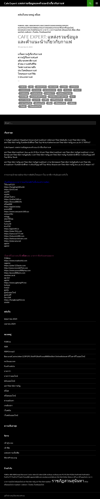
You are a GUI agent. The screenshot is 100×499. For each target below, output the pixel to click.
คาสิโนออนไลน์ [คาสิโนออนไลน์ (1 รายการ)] (82, 477)
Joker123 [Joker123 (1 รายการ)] (35, 474)
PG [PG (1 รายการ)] (63, 474)
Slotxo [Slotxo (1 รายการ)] (70, 477)
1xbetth (7, 221)
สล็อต (74, 30)
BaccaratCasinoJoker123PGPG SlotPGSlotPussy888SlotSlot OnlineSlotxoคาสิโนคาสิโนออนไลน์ (45, 27)
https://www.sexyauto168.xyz (16, 211)
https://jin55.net (11, 189)
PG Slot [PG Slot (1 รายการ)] (66, 474)
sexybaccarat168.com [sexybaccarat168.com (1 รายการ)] (49, 477)
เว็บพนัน (35, 32)
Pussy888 (23, 96)
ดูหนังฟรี (7, 295)
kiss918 (7, 226)
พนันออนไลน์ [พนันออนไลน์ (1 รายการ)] (19, 482)
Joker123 (74, 87)
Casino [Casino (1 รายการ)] (29, 474)
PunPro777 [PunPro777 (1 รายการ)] (7, 477)
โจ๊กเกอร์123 (9, 184)
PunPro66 (24, 93)
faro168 (7, 297)
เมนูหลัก (96, 3)
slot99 (6, 192)
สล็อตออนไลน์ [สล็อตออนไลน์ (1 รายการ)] (8, 485)
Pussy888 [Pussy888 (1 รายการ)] (26, 477)
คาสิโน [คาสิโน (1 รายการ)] (74, 477)
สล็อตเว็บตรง (9, 197)
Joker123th (24, 90)
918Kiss (21, 26)
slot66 (6, 194)
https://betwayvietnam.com (15, 238)
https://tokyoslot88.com (14, 236)
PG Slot (68, 90)
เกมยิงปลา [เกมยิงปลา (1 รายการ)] (24, 485)
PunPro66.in (36, 93)
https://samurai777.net (13, 233)
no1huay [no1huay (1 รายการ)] (50, 474)
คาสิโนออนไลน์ (57, 100)
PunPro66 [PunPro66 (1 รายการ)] (78, 474)
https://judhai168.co (12, 199)
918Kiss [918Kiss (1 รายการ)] (6, 474)
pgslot (6, 243)
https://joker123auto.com (15, 265)
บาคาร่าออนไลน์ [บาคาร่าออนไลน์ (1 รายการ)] (9, 482)
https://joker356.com (13, 231)
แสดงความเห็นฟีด (11, 453)
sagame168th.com (38, 96)
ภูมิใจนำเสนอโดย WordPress (14, 496)
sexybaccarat (9, 275)
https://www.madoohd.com (15, 260)
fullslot (7, 285)
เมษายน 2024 (10, 324)
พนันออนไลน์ (66, 30)
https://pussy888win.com (14, 273)
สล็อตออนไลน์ (60, 103)
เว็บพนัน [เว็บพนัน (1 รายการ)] (30, 485)
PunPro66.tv (36, 30)
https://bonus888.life (13, 201)
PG (60, 90)
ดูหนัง (6, 290)
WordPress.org (10, 457)
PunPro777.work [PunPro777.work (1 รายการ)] (17, 477)
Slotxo (36, 100)
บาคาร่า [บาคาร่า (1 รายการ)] (90, 477)
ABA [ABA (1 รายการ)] (11, 474)
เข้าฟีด (7, 448)
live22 (6, 287)
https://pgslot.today (12, 206)
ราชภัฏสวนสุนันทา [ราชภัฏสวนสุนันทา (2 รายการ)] (68, 480)
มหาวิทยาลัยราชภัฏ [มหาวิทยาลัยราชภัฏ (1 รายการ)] (29, 482)
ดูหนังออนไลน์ (10, 292)
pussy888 (8, 209)
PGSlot (78, 90)
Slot (73, 96)
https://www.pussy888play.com (17, 270)
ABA (27, 26)
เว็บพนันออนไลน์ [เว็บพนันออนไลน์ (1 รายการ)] (39, 485)
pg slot (7, 278)
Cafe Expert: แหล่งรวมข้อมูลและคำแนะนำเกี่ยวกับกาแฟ (34, 3)
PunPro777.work (65, 93)
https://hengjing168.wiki (14, 187)
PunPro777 (49, 93)
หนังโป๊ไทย (8, 219)
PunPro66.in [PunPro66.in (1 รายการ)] (86, 474)
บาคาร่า (46, 30)
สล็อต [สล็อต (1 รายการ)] (86, 482)
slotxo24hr (8, 214)
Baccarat (53, 87)
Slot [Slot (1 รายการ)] (58, 477)
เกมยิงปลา (28, 32)
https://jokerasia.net (12, 241)
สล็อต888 (8, 204)
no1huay (36, 90)
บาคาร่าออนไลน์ (55, 30)
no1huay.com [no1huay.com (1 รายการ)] (57, 474)
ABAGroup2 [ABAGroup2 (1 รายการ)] (17, 474)
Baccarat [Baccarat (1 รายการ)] (24, 474)
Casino (64, 87)
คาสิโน (45, 100)
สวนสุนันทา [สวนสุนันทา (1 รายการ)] (17, 485)
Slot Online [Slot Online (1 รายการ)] (63, 477)
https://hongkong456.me (14, 300)
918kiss (7, 258)
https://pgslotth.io (11, 228)
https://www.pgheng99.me (15, 282)
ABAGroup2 (34, 26)
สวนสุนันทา (9, 400)
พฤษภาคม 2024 (10, 319)
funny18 (7, 224)
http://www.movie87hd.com (16, 268)
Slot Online (25, 100)
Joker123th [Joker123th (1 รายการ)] (42, 474)
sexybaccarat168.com (58, 96)
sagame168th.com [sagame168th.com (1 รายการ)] (36, 477)
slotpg (6, 216)
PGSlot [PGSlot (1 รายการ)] (72, 474)
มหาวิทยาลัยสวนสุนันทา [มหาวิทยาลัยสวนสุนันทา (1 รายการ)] (43, 482)
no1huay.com (24, 30)
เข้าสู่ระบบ (8, 443)
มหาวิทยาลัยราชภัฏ (12, 386)
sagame (7, 263)
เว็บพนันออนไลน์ (45, 32)
